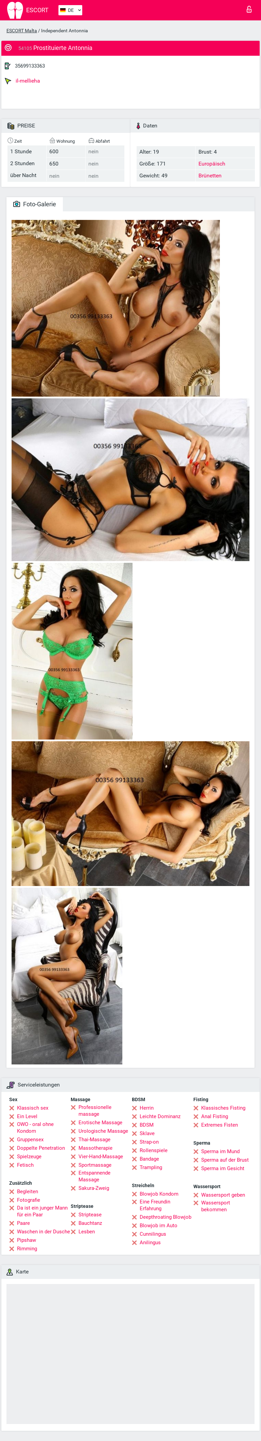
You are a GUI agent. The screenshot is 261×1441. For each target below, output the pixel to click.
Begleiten (27, 1191)
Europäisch (211, 163)
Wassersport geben (223, 1195)
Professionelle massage (95, 1110)
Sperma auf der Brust (225, 1160)
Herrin (147, 1108)
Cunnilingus (153, 1234)
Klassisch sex (32, 1108)
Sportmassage (95, 1165)
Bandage (149, 1159)
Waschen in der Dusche (43, 1232)
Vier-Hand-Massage (101, 1156)
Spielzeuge (29, 1156)
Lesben (87, 1232)
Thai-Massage (94, 1139)
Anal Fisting (214, 1116)
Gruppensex (30, 1139)
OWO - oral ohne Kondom (35, 1127)
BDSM (147, 1125)
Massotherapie (95, 1148)
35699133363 (30, 66)
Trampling (151, 1167)
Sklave (147, 1133)
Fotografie (28, 1200)
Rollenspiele (154, 1150)
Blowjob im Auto (158, 1225)
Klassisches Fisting (223, 1108)
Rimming (27, 1249)
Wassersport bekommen (215, 1206)
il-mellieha (22, 80)
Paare (23, 1223)
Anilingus (150, 1242)
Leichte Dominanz (160, 1116)
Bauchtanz (90, 1223)
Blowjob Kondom (159, 1194)
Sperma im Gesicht (222, 1168)
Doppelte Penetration (41, 1148)
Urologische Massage (103, 1131)
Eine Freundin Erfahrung (155, 1205)
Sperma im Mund (220, 1151)
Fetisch (25, 1165)
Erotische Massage (100, 1122)
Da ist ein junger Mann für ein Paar (42, 1211)
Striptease (90, 1215)
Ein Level (27, 1116)
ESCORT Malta (21, 30)
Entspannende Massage (94, 1176)
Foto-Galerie (34, 204)
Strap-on (149, 1142)
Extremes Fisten (219, 1125)
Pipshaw (26, 1240)
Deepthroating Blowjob (165, 1217)
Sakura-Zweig (94, 1188)
